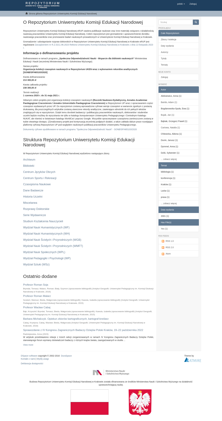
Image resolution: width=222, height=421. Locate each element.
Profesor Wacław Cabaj (36, 307)
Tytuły (164, 58)
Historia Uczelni (32, 196)
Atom (166, 253)
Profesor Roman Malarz (37, 296)
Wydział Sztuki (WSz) (36, 264)
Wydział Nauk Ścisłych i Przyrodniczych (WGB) (52, 239)
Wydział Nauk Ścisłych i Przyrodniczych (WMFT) (53, 246)
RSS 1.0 (167, 241)
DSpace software (29, 356)
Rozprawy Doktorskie (36, 208)
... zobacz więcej (169, 159)
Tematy (164, 65)
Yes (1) (164, 228)
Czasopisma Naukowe (37, 184)
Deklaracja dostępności (32, 363)
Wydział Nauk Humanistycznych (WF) (46, 227)
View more (28, 345)
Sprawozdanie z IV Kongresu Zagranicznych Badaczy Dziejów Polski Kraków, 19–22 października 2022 (83, 330)
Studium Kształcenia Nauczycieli (43, 221)
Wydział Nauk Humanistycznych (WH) (46, 233)
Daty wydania (167, 46)
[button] (181, 4)
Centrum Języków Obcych (39, 171)
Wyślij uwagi (43, 359)
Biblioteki (28, 165)
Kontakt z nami (28, 359)
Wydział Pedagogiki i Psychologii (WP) (47, 258)
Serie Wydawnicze (34, 215)
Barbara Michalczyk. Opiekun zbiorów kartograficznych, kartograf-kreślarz (66, 318)
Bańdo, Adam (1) (169, 102)
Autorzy (164, 52)
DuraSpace (66, 356)
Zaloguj (164, 77)
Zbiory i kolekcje (168, 39)
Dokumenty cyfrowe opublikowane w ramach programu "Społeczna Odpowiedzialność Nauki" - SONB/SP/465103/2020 (80, 129)
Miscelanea (30, 202)
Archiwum (29, 159)
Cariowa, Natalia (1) (170, 127)
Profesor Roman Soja (35, 284)
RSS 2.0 (167, 247)
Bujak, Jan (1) (167, 115)
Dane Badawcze (33, 190)
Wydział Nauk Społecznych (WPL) (44, 252)
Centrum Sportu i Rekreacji (39, 178)
